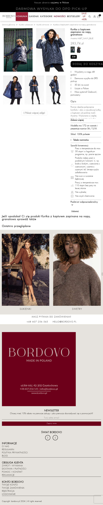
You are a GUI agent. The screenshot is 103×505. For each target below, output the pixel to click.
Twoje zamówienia (13, 488)
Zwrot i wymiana (12, 466)
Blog (5, 456)
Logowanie (9, 494)
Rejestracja (8, 491)
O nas (5, 446)
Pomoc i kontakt (12, 472)
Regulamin (8, 449)
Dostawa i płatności (14, 469)
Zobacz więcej (77, 120)
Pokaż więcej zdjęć (34, 113)
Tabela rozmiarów (80, 140)
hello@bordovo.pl (64, 322)
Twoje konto (10, 485)
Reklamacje (8, 475)
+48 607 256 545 (37, 322)
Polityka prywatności (15, 452)
